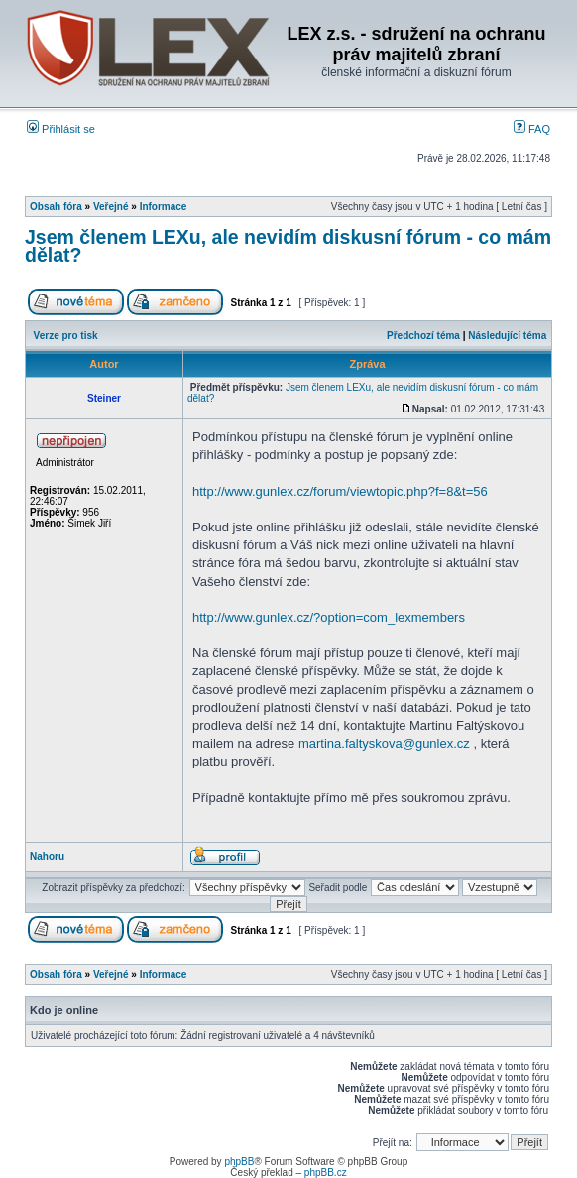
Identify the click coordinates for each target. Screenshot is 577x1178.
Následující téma (507, 335)
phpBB (239, 1161)
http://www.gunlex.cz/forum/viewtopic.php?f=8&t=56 (340, 491)
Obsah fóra (56, 206)
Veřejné (111, 206)
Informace (163, 206)
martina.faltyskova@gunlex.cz (384, 743)
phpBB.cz (325, 1172)
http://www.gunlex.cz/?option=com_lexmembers (328, 617)
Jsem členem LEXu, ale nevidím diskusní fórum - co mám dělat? (288, 246)
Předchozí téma (423, 335)
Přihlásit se (61, 129)
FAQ (532, 129)
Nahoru (47, 856)
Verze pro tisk (66, 335)
